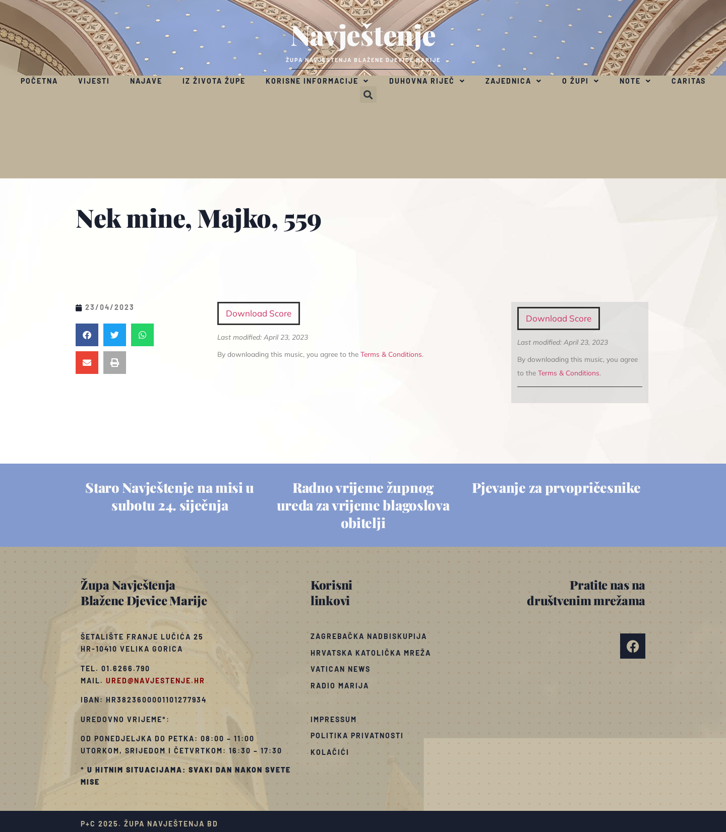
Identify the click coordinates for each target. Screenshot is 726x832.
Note (635, 81)
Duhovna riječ (427, 81)
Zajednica (514, 81)
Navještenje (363, 34)
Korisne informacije (317, 81)
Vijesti (94, 81)
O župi (580, 81)
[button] (368, 94)
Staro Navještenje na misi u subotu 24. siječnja (169, 496)
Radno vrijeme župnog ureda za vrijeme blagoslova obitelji (363, 505)
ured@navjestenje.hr (155, 680)
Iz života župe (214, 81)
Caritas (689, 81)
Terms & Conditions (568, 372)
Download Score (558, 318)
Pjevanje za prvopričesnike (556, 487)
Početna (39, 81)
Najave (146, 81)
